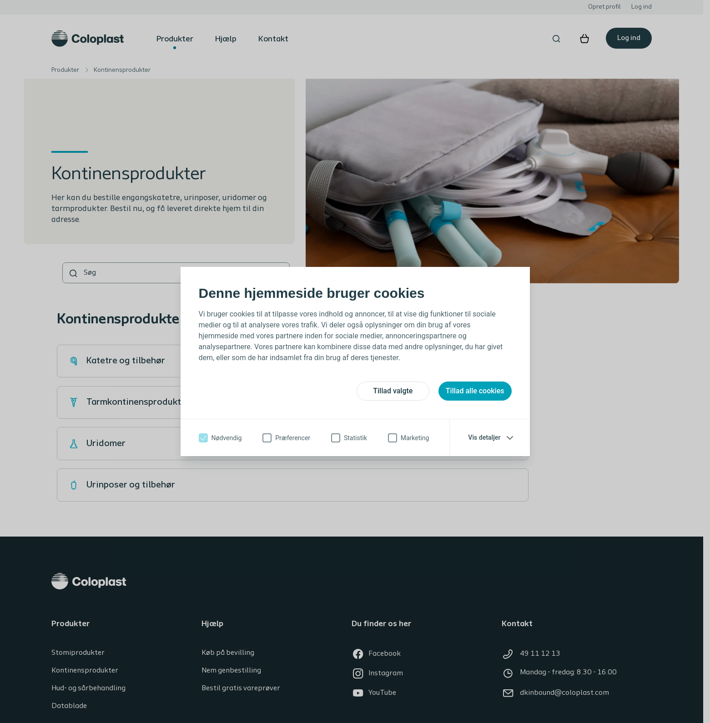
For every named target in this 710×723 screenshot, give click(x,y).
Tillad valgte (393, 391)
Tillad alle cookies (475, 391)
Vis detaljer (484, 437)
